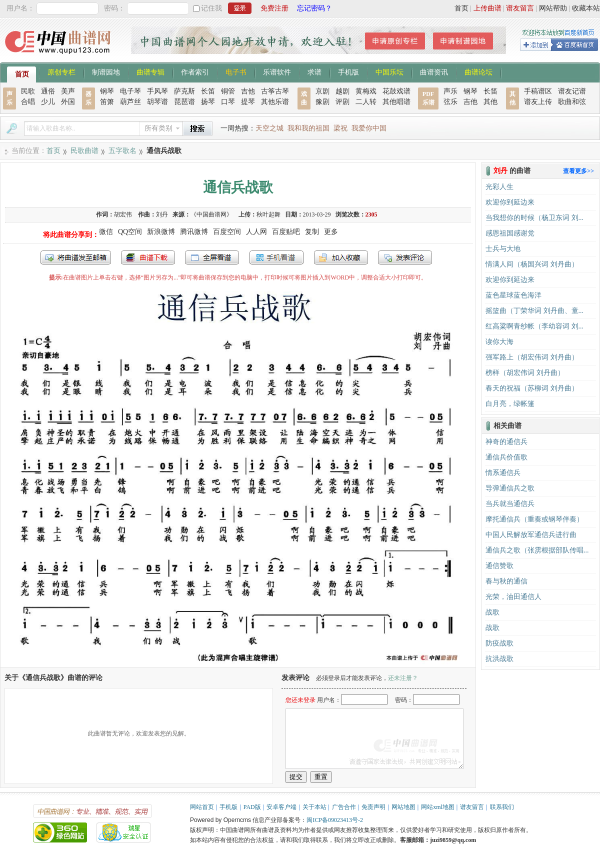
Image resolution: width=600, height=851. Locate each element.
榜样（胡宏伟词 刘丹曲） (525, 372)
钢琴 (107, 91)
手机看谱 (276, 257)
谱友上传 (538, 102)
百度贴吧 (286, 232)
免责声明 (374, 807)
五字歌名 (122, 150)
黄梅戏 (366, 91)
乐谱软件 (277, 71)
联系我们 (502, 807)
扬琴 (208, 102)
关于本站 (314, 807)
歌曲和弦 (572, 102)
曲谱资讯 (434, 71)
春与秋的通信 (507, 581)
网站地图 (404, 807)
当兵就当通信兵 (510, 504)
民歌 (28, 91)
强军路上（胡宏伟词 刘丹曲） (532, 357)
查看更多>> (578, 171)
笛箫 (107, 102)
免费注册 (274, 8)
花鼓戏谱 (396, 91)
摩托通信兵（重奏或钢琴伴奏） (535, 519)
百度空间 (227, 232)
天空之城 (270, 128)
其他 (491, 102)
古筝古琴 (275, 91)
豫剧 (323, 102)
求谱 (315, 71)
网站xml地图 (437, 807)
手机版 (348, 71)
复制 (312, 232)
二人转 (366, 102)
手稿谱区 (538, 91)
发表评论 (405, 257)
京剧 (323, 91)
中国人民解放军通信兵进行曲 (531, 534)
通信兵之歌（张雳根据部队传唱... (537, 550)
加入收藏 (341, 257)
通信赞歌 (500, 566)
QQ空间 (130, 232)
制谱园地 (106, 71)
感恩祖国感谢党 (510, 233)
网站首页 (202, 807)
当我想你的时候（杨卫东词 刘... (535, 218)
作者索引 (195, 71)
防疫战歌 (500, 643)
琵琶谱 (184, 102)
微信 (106, 232)
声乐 (451, 91)
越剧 (343, 91)
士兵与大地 (503, 248)
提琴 (248, 102)
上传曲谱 (488, 8)
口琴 (228, 102)
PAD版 (252, 807)
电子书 (236, 71)
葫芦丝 (130, 102)
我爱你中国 (369, 128)
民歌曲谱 (84, 150)
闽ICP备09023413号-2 (334, 820)
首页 (461, 8)
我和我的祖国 (309, 128)
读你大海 (500, 342)
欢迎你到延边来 (510, 202)
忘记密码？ (314, 8)
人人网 (256, 232)
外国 (68, 102)
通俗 (48, 91)
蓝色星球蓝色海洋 (514, 295)
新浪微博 (161, 232)
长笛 (208, 91)
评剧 (343, 102)
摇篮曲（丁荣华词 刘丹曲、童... (535, 310)
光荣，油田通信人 (514, 596)
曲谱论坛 (478, 71)
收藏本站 (586, 8)
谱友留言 (520, 8)
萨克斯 (184, 91)
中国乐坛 (390, 71)
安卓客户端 (281, 807)
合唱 (28, 102)
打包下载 (148, 257)
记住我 (211, 8)
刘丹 (162, 214)
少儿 (48, 102)
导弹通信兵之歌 (510, 488)
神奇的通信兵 (507, 442)
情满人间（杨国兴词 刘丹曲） (532, 264)
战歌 (493, 612)
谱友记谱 (572, 91)
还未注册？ (403, 678)
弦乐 (451, 102)
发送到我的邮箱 (75, 257)
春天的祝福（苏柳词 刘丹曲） (532, 388)
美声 (68, 91)
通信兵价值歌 (507, 457)
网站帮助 (553, 8)
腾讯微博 (194, 232)
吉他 (248, 91)
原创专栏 (62, 71)
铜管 (228, 91)
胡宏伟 (124, 214)
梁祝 (341, 128)
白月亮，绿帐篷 (510, 404)
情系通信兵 (503, 472)
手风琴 (157, 91)
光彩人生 (500, 186)
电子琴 (130, 91)
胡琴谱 (157, 102)
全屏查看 (212, 257)
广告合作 (344, 807)
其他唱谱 (396, 102)
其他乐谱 (275, 102)
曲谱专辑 (150, 71)
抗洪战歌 (500, 658)
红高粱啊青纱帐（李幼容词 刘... (535, 326)
